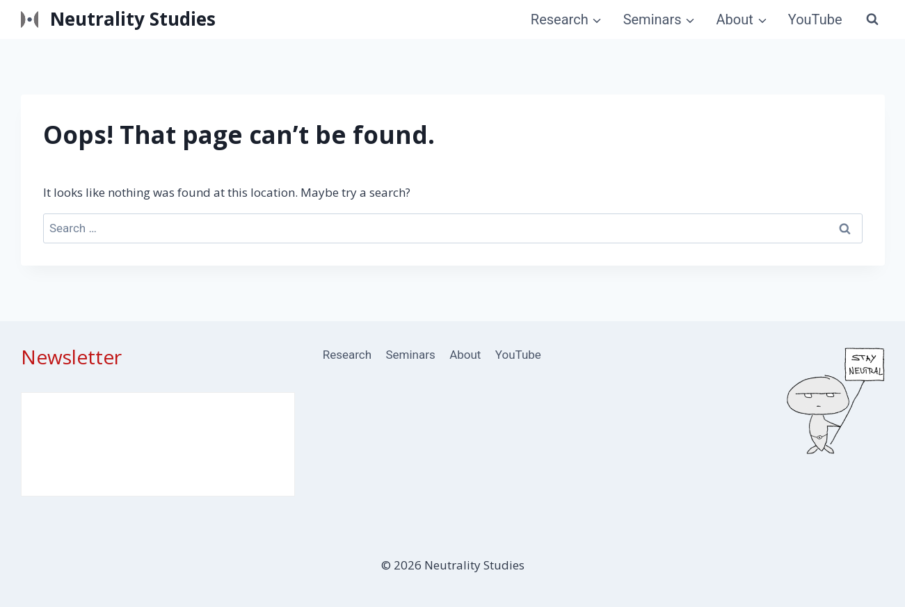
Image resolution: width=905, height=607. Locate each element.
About (465, 355)
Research (347, 355)
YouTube (815, 19)
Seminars (410, 355)
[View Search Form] (872, 19)
